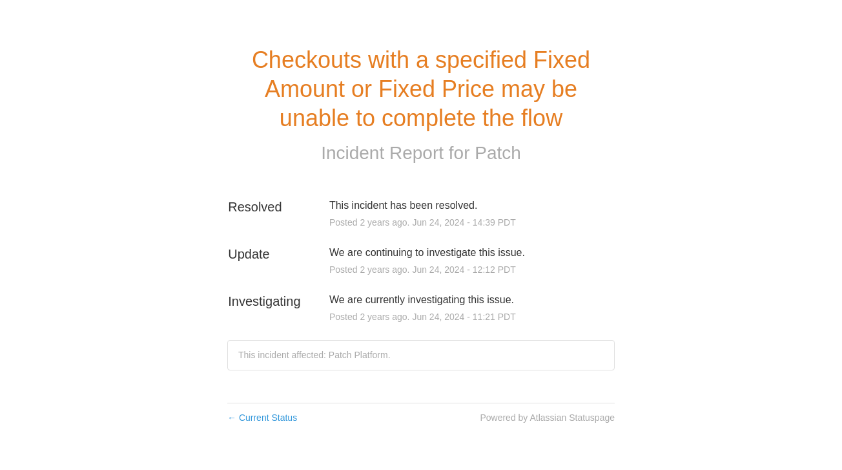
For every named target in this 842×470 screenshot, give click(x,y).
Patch (498, 153)
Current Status (262, 417)
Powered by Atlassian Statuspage (547, 417)
